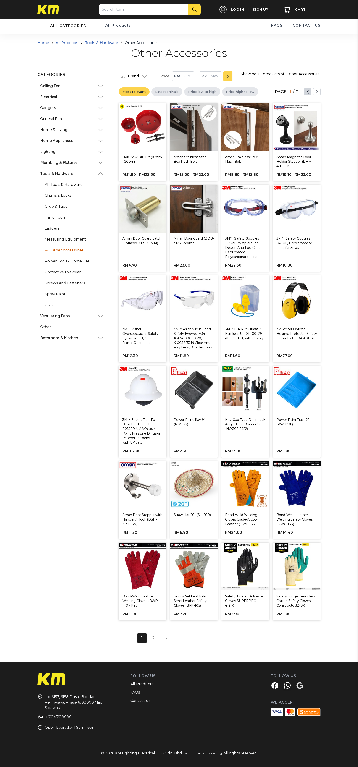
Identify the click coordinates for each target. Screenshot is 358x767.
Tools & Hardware (101, 43)
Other (45, 327)
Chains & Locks (58, 195)
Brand (134, 76)
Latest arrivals (167, 92)
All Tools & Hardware (64, 184)
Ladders (52, 228)
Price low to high (202, 92)
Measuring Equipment (65, 239)
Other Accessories (67, 250)
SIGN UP (260, 9)
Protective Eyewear (63, 272)
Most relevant (134, 92)
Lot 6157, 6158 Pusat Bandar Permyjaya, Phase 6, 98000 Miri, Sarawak (69, 702)
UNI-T (50, 305)
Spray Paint (55, 294)
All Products (118, 25)
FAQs (135, 692)
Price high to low (240, 92)
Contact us (140, 700)
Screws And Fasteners (65, 283)
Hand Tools (55, 217)
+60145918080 (54, 717)
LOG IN (237, 9)
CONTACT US (307, 25)
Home (43, 43)
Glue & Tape (56, 206)
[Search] (194, 9)
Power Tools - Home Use (67, 261)
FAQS (277, 25)
